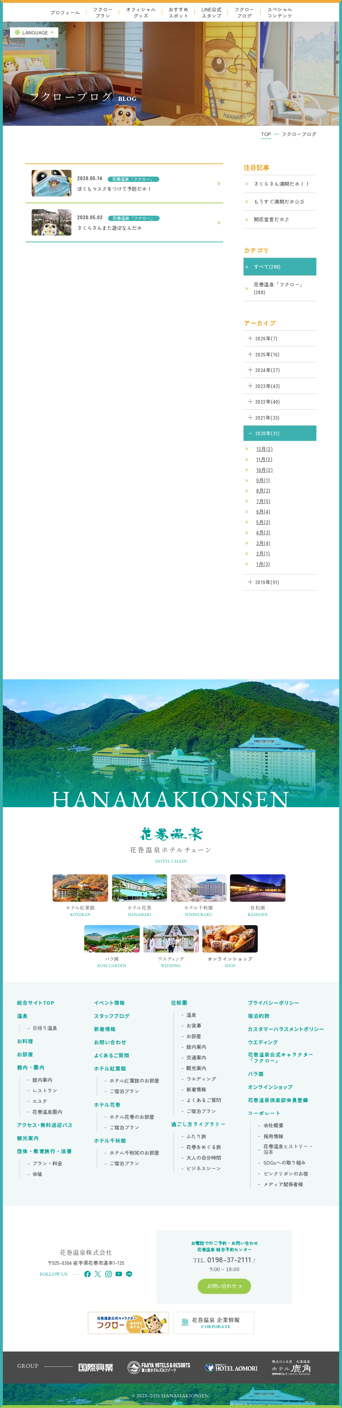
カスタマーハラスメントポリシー (286, 1029)
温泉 (22, 1016)
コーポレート (264, 1113)
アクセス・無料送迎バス (45, 1125)
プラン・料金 (47, 1163)
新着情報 (105, 1029)
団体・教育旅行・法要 (44, 1151)
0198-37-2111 (229, 1259)
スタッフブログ (112, 1016)
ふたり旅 (196, 1136)
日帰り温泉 (44, 1028)
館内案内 (42, 1080)
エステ (39, 1101)
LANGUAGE (35, 32)
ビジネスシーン (203, 1168)
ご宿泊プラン (124, 1091)
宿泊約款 (259, 1016)
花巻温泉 (281, 1058)
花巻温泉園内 (47, 1112)
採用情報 (273, 1136)
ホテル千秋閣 (110, 1141)
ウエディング (201, 1079)
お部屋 (25, 1054)
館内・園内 (30, 1067)
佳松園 (179, 1003)
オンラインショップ (270, 1087)
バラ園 (256, 1074)
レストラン (44, 1091)
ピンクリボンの (285, 1174)
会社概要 (273, 1125)
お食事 (193, 1026)
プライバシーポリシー (273, 1003)
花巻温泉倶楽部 (278, 1100)
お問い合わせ (110, 1042)
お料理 (25, 1041)
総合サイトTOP (35, 1003)
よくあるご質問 (112, 1055)
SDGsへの (284, 1163)
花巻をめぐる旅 (203, 1147)
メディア (283, 1184)
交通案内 (196, 1057)
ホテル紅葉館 (110, 1069)
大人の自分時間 (203, 1158)
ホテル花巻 (107, 1105)
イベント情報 (109, 1003)
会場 (37, 1174)
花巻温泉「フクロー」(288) (279, 288)
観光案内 (28, 1138)
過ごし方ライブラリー (198, 1124)
